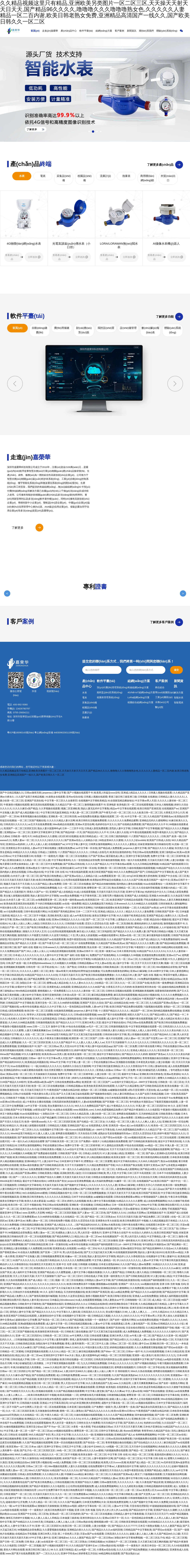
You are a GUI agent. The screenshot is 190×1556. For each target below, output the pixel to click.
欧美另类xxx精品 (174, 1253)
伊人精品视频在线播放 (98, 1157)
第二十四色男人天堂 (68, 1534)
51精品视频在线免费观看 (115, 1142)
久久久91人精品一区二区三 (63, 1352)
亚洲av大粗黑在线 (22, 920)
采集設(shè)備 (64, 178)
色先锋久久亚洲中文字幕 (21, 1019)
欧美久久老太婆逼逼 (35, 1201)
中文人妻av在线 (103, 963)
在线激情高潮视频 (63, 1011)
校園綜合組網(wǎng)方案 (140, 702)
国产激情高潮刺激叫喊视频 (32, 1138)
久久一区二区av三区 (127, 959)
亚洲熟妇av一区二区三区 (17, 833)
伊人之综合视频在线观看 (147, 1399)
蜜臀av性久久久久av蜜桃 (92, 1451)
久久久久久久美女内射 (169, 1031)
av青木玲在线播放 (29, 1007)
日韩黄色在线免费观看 (49, 1157)
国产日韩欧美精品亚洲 (152, 1086)
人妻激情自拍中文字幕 (49, 1316)
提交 (176, 670)
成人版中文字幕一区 (123, 963)
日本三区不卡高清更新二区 (141, 1173)
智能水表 (178, 698)
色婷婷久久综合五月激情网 (77, 1066)
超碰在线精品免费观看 (173, 987)
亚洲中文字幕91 (52, 1447)
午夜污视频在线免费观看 (28, 1078)
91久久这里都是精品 (46, 1019)
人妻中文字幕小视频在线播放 (86, 1272)
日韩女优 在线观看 (18, 1435)
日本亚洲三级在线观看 (78, 1407)
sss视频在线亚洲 (136, 1138)
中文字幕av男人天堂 (145, 801)
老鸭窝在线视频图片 (127, 1114)
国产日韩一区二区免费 (125, 1047)
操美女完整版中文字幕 (104, 916)
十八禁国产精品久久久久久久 (144, 836)
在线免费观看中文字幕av (103, 1467)
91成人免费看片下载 (165, 1288)
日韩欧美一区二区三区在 (171, 1082)
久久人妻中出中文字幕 (51, 955)
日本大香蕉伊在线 (126, 951)
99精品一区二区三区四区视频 (61, 1213)
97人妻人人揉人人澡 (44, 1134)
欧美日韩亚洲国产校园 (100, 872)
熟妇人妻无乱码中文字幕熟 (95, 809)
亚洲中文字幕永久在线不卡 (116, 1233)
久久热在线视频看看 (16, 1280)
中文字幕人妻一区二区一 (79, 1062)
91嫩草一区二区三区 (125, 1181)
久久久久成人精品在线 (36, 908)
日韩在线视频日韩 (64, 1482)
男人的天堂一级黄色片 (89, 1233)
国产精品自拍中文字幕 (174, 1292)
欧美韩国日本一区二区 (97, 900)
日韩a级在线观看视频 (85, 1015)
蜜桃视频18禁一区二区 (106, 1522)
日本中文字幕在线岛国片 (169, 1403)
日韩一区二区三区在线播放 (77, 884)
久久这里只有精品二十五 (62, 936)
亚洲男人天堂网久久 (126, 979)
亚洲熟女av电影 (143, 1118)
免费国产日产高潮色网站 (102, 955)
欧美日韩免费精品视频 (48, 880)
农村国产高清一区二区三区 (79, 1459)
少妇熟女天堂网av (136, 1213)
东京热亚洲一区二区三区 (170, 1050)
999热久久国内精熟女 (110, 1209)
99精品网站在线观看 (172, 947)
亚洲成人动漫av (104, 1070)
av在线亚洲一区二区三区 (54, 1542)
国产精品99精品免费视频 (173, 943)
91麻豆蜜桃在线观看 (32, 1070)
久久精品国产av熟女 (148, 908)
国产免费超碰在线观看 (45, 1153)
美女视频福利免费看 (176, 1367)
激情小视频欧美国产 (96, 1296)
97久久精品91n (161, 1312)
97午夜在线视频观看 (140, 833)
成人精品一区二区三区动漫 (166, 1300)
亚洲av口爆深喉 (138, 971)
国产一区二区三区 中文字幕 (100, 920)
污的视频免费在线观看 (145, 1439)
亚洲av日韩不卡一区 (87, 951)
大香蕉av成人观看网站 (127, 1169)
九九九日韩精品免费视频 (145, 864)
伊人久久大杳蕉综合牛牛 (134, 1066)
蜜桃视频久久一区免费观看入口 (54, 991)
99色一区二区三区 (138, 1003)
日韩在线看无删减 (99, 1336)
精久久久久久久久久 (171, 1451)
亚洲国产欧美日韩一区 (169, 1439)
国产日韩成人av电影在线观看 (48, 1348)
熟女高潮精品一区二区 (123, 888)
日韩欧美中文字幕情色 (29, 1304)
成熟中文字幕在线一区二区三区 (117, 1403)
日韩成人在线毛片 (99, 852)
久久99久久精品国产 (149, 1161)
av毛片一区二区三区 (96, 1027)
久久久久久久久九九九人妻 (103, 1185)
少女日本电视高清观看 (116, 1098)
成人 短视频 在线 (42, 920)
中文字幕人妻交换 (94, 1391)
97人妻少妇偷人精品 (113, 1153)
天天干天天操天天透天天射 (56, 1078)
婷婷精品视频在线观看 (121, 1348)
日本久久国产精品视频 (72, 1320)
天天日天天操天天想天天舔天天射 (17, 880)
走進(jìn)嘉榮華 (50, 30)
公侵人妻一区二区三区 (102, 1169)
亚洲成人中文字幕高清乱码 (54, 1403)
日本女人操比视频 (13, 979)
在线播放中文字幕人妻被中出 (161, 1256)
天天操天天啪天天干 (35, 1090)
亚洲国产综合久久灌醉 (49, 1177)
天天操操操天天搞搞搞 (45, 1074)
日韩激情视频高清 (45, 1023)
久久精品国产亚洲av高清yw (110, 943)
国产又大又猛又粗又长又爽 (98, 1253)
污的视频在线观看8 (104, 908)
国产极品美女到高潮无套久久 (151, 1407)
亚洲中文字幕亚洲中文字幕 (45, 833)
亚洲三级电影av (167, 852)
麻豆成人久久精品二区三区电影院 (94, 932)
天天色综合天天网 (87, 1134)
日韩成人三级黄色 (47, 852)
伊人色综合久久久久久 (90, 1138)
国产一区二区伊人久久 (27, 1130)
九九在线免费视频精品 (107, 1058)
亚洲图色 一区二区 (135, 1153)
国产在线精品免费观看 (129, 825)
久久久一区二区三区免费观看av (20, 1217)
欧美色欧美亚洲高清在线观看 (19, 904)
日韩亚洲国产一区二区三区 (86, 1031)
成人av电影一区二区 (167, 1090)
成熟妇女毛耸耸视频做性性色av (114, 1134)
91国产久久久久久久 (23, 1261)
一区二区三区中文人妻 (96, 1344)
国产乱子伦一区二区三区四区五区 (139, 1078)
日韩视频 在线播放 (147, 797)
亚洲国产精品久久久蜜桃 (153, 1209)
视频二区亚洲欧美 (70, 809)
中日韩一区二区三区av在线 (172, 1435)
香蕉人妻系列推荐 (79, 1340)
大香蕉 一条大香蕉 (80, 1427)
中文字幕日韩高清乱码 (11, 975)
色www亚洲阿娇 (132, 1431)
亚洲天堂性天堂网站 (82, 908)
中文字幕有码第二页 (90, 896)
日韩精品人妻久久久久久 (171, 797)
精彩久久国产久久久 (138, 1015)
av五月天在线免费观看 (40, 825)
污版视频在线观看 (153, 1007)
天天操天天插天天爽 (158, 860)
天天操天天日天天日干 (156, 1514)
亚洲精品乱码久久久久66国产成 (87, 987)
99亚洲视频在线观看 (53, 1459)
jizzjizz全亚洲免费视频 (79, 1181)
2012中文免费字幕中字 (50, 1490)
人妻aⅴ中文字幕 (150, 1261)
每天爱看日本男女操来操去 (14, 864)
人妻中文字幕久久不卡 (22, 1526)
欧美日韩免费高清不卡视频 (134, 1221)
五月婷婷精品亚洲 (148, 1114)
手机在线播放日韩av (154, 900)
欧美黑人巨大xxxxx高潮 (116, 1463)
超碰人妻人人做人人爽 (49, 959)
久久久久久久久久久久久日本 (154, 1375)
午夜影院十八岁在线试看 (147, 947)
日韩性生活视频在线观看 (118, 991)
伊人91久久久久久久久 (128, 1261)
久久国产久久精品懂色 (127, 1086)
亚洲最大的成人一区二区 (174, 888)
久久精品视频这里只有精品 (163, 1221)
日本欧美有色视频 (179, 1157)
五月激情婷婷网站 (90, 1288)
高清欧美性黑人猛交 (58, 916)
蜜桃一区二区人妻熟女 (71, 1411)
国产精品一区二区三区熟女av (100, 1217)
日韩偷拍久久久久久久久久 (25, 1039)
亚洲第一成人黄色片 (142, 1356)
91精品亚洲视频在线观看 (63, 951)
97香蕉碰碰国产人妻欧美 (154, 1197)
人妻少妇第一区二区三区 (107, 1074)
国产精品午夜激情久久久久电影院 (141, 1110)
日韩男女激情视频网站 (100, 844)
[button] (89, 131)
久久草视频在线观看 (49, 809)
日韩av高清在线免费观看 (119, 1439)
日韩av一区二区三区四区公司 (15, 1371)
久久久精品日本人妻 (126, 975)
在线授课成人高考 (98, 1126)
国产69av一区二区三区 (113, 1352)
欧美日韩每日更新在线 (119, 1296)
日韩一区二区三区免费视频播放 (89, 1193)
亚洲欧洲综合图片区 (168, 1205)
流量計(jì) (105, 176)
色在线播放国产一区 (113, 1237)
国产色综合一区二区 (48, 1320)
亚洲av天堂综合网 (84, 825)
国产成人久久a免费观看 (12, 868)
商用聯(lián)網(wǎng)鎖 (147, 178)
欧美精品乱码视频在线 (36, 1062)
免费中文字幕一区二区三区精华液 (168, 856)
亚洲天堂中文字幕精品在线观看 (54, 1379)
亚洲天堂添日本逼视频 (141, 1308)
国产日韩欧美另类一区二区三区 (97, 1189)
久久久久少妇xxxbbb (135, 840)
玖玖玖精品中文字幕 (111, 1423)
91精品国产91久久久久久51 (151, 951)
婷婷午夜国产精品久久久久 (88, 1050)
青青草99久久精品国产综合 (156, 1431)
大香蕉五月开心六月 (174, 813)
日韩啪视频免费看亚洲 (52, 1256)
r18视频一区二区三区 (117, 1447)
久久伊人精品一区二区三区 (42, 1502)
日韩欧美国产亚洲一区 (166, 912)
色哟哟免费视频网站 (130, 1058)
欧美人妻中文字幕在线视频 (101, 1201)
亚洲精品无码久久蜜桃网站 (153, 821)
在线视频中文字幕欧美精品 (92, 801)
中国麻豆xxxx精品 (76, 1474)
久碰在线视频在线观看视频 (141, 868)
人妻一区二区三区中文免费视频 (45, 864)
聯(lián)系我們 (146, 30)
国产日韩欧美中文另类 (72, 1308)
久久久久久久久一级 (82, 1435)
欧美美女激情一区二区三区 (82, 1054)
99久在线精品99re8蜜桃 (34, 1193)
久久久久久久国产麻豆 (74, 1157)
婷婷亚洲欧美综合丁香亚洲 (123, 1304)
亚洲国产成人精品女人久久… (60, 1225)
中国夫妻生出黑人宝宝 (11, 908)
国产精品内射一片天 (71, 833)
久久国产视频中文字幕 (141, 1502)
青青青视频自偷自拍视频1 (33, 817)
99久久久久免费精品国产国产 (129, 872)
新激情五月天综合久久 (114, 1470)
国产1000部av (54, 1189)
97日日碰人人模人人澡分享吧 (141, 1031)
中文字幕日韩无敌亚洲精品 (54, 813)
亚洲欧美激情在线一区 (11, 1090)
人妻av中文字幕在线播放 (44, 848)
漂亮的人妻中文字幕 (119, 828)
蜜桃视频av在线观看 (106, 1284)
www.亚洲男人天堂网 (33, 1213)
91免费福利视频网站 (149, 979)
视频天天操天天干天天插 (16, 884)
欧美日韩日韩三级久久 (37, 1550)
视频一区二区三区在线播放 (73, 856)
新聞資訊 (131, 30)
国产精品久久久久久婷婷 (134, 1054)
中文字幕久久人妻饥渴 (68, 1312)
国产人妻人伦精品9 (130, 999)
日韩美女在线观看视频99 (38, 1423)
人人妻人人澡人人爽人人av (90, 1042)
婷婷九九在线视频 (81, 1078)
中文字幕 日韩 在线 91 (56, 872)
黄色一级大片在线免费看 (133, 860)
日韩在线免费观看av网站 (68, 1082)
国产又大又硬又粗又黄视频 (18, 999)
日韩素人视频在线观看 (160, 793)
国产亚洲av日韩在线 (73, 864)
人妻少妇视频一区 (179, 860)
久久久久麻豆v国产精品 (25, 809)
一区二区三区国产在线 (137, 983)
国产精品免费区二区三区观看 (154, 1217)
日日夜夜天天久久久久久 (116, 1050)
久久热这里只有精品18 (96, 1150)
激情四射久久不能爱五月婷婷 (33, 936)
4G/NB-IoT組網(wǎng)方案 (141, 693)
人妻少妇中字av (50, 1161)
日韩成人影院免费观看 (96, 828)
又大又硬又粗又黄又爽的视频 (153, 1542)
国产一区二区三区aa (41, 1431)
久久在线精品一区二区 (72, 1217)
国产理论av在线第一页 (115, 1138)
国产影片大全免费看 (175, 1189)
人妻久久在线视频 (80, 1467)
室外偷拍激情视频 (110, 860)
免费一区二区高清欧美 (121, 924)
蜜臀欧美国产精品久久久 (60, 1015)
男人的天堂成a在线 (73, 1253)
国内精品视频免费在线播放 (167, 1011)
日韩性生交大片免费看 (69, 1118)
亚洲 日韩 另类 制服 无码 (173, 1284)
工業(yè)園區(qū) (164, 697)
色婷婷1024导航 (152, 1423)
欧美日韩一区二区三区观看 (39, 1011)
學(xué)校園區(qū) (164, 693)
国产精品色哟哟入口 (62, 1237)
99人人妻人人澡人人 (37, 951)
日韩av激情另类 (33, 793)
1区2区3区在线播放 (68, 836)
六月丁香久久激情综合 (29, 1459)
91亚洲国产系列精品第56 (61, 912)
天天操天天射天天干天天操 (121, 1193)
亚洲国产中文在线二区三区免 (174, 876)
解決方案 (178, 693)
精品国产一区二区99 (141, 1011)
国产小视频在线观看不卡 (80, 793)
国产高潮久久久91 (116, 1213)
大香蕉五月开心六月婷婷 (118, 987)
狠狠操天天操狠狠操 (48, 1506)
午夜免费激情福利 (170, 939)
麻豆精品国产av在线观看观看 (50, 939)
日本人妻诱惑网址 (178, 971)
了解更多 (18, 528)
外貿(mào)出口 (168, 178)
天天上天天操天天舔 (23, 1276)
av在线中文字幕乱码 (122, 1082)
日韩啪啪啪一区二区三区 (163, 1272)
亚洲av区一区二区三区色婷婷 (65, 1514)
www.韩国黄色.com (83, 1110)
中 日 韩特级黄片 (121, 1371)
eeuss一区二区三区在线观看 (162, 1138)
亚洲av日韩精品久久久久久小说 (68, 920)
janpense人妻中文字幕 (54, 793)
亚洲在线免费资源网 (117, 1502)
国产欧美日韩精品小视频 (160, 932)
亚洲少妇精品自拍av (171, 979)
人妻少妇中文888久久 (75, 1371)
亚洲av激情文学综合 (130, 1249)
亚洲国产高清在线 (34, 801)
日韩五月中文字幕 (123, 947)
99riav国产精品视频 (10, 1054)
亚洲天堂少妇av (34, 1427)
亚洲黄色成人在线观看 (58, 987)
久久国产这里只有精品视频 (30, 797)
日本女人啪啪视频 (163, 805)
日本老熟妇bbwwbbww (39, 963)
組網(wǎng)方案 (103, 30)
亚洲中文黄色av (151, 1165)
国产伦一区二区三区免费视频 (129, 1229)
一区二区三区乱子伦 (154, 1538)
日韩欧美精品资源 (96, 939)
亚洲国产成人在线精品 (61, 892)
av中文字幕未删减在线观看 (81, 1387)
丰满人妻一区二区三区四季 (84, 813)
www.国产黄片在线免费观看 (111, 1015)
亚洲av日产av (173, 955)
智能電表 (178, 703)
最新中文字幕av (130, 1074)
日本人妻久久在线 (119, 833)
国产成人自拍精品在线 (116, 1003)
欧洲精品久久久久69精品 (38, 1419)
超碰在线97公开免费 (26, 1320)
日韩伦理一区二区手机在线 (40, 967)
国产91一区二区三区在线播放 (96, 1514)
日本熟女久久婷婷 (61, 1031)
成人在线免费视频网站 (155, 1201)
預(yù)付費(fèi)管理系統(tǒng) (112, 688)
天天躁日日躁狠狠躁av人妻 (40, 1098)
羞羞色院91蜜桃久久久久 (170, 1455)
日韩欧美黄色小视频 (169, 1114)
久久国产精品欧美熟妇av (125, 1375)
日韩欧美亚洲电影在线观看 (133, 1522)
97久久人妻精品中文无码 (95, 1419)
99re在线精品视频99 (171, 1399)
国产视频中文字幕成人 (76, 1185)
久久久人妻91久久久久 (81, 983)
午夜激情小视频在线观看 (16, 805)
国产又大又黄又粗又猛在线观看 (85, 1035)
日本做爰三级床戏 (69, 1518)
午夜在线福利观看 (78, 872)
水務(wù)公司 (162, 702)
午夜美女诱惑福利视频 (67, 999)
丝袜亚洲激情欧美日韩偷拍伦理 (154, 844)
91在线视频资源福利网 (125, 1253)
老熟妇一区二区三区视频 (176, 1007)
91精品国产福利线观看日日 (174, 864)
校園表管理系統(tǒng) (108, 697)
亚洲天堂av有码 (28, 1209)
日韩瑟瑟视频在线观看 (36, 1352)
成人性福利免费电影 (102, 1181)
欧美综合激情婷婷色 (120, 852)
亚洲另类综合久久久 (90, 1518)
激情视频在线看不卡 (94, 805)
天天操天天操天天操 (52, 1185)
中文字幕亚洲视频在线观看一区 (145, 1027)
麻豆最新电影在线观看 (158, 936)
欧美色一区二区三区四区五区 (166, 1126)
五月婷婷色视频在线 (74, 1292)
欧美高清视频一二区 (125, 908)
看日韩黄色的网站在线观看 (155, 1157)
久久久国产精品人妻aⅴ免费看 (46, 884)
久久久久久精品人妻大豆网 (61, 821)
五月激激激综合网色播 (47, 1411)
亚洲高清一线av (117, 1126)
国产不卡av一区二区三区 (57, 1427)
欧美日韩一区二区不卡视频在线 (24, 1205)
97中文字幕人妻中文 (76, 844)
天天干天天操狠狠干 (116, 1042)
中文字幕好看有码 (61, 860)
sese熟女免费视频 (69, 896)
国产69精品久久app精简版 (106, 1078)
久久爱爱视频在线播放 (54, 1530)
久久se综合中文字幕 (72, 1150)
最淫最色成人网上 (115, 856)
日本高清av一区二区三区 (31, 1328)
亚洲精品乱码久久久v (75, 1304)
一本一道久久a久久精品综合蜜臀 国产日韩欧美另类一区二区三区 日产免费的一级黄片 (55, 1142)
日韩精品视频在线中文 (60, 1193)
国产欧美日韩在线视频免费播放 (97, 975)
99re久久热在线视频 (141, 1371)
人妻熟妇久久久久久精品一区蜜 (132, 920)
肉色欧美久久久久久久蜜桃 (48, 1268)
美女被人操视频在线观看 (16, 896)
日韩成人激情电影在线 (69, 1019)
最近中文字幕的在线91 (114, 1023)
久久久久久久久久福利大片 (166, 1332)
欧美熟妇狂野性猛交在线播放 (105, 880)
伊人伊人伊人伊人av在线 (115, 1510)
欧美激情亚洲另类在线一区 (147, 987)
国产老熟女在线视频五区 (100, 1367)
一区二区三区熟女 (77, 1542)
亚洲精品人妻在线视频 (15, 1249)
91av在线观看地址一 (154, 884)
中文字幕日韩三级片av (15, 1169)
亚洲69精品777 (32, 1161)
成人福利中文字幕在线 (24, 1272)
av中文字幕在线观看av (25, 1506)
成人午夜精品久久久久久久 (121, 1106)
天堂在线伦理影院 (135, 1328)
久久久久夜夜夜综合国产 (16, 1482)
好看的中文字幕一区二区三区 (30, 987)
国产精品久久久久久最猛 (160, 848)
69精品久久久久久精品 (25, 852)
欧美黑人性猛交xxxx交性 (107, 793)
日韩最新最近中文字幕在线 (165, 1395)
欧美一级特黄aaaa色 (73, 900)
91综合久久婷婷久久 (142, 1233)
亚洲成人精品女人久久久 (134, 793)
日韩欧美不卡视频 (15, 1098)
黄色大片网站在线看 (14, 1550)
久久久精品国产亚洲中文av (121, 939)
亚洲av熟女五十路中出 (37, 868)
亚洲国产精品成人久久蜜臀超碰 (141, 928)
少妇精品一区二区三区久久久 (109, 983)
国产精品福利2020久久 (12, 1062)
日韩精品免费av (102, 1205)
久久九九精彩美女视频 (131, 1486)
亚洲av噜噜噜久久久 (119, 1419)
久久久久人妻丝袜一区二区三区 (88, 991)
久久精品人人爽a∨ (139, 1340)
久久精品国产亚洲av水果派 (153, 959)
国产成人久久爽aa (114, 1391)
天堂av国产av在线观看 (92, 1534)
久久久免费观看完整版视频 (149, 1348)
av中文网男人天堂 (79, 1336)
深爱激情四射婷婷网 (165, 991)
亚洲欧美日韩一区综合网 (175, 1122)
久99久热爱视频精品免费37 (109, 1110)
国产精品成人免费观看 (110, 848)
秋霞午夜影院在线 (76, 939)
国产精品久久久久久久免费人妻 (129, 932)
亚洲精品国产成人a (77, 1126)
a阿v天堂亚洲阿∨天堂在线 (142, 1090)
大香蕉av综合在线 (94, 1308)
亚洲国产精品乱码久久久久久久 (20, 1284)
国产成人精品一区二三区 (41, 1280)
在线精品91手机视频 (26, 1534)
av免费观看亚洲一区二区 (112, 876)
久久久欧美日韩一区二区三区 (147, 813)
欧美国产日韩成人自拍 (158, 840)
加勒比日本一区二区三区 (33, 983)
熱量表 (126, 176)
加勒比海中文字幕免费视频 (50, 1344)
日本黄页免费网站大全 (94, 1502)
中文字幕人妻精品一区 (103, 1261)
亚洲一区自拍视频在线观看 (68, 1443)
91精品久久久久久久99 (165, 1264)
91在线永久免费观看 (28, 1253)
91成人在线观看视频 (84, 892)
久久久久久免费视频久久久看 (42, 1498)
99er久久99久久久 (74, 1348)
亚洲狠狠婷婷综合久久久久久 (79, 1070)
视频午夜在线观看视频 (141, 1019)
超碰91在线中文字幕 (72, 1399)
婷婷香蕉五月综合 (87, 1554)
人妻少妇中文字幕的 (30, 995)
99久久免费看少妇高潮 (166, 1502)
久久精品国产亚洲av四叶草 (108, 1379)
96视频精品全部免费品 (20, 1233)
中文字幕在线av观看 (120, 864)
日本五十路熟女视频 (148, 1526)
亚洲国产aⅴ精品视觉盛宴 (14, 1058)
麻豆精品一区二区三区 (98, 1474)
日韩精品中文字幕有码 (29, 1185)
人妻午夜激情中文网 (104, 1459)
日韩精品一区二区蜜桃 (11, 1352)
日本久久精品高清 (79, 1114)
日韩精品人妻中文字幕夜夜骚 (128, 1514)
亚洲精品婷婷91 (12, 1070)
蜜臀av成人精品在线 (57, 983)
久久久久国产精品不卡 (63, 1042)
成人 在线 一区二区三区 (32, 1035)
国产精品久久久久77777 (68, 1023)
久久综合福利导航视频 (148, 888)
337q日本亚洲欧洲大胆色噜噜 (141, 876)
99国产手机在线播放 (154, 1391)
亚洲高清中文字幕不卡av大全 (58, 1356)
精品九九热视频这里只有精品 (97, 904)
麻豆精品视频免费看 (101, 995)
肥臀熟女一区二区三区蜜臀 (98, 1161)
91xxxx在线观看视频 (79, 1130)
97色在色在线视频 (75, 1027)
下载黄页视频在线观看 (166, 1102)
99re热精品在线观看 (63, 825)
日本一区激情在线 (58, 1245)
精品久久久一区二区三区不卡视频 (28, 916)
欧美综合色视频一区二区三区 (140, 967)
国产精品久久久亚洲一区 (28, 943)
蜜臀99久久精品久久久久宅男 (28, 1241)
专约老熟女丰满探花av (141, 1102)
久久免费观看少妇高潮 (40, 1249)
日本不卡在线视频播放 (168, 1173)
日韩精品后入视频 (57, 1126)
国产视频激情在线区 (100, 1094)
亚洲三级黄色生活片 (32, 1439)
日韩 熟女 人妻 (32, 1542)
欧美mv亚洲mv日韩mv (123, 1411)
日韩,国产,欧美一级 (171, 836)
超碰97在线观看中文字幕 (136, 1359)
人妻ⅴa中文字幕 (100, 1007)
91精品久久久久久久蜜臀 (129, 1201)
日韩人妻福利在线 (157, 1066)
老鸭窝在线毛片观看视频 (92, 1395)
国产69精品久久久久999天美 (28, 1522)
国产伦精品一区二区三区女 (91, 1122)
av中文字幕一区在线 (86, 848)
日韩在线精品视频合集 (31, 1225)
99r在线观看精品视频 (19, 1383)
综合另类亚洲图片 (53, 1070)
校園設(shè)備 (84, 178)
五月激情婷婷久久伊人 (160, 1498)
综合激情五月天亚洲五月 (42, 1264)
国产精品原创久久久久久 (64, 928)
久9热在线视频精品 (158, 1550)
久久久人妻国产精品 (113, 1272)
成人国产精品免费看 (34, 979)
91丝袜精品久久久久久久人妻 (163, 1522)
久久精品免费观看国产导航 (101, 1165)
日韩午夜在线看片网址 (35, 912)
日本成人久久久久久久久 (26, 955)
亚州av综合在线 (74, 797)
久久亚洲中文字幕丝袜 (116, 1308)
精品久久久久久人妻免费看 (140, 912)
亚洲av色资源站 (172, 1074)
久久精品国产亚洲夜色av (160, 817)
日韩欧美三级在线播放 (76, 1332)
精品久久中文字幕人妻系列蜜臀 (52, 1340)
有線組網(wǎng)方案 (138, 688)
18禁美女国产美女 (42, 1110)
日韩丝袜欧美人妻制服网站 (173, 904)
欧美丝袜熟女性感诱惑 (49, 1399)
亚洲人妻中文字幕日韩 (130, 1478)
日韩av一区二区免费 (124, 1070)
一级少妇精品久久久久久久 (47, 1066)
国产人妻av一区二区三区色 (92, 1213)
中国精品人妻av (109, 1478)
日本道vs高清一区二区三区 (76, 995)
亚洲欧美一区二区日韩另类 (62, 817)
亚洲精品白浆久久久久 (176, 1482)
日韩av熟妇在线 (35, 872)
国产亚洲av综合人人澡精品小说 (81, 840)
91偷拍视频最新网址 (14, 1427)
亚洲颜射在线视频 (125, 1062)
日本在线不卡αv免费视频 (170, 1098)
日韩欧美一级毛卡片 (21, 836)
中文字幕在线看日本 (22, 856)
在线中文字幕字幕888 (134, 1379)
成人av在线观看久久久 (138, 1126)
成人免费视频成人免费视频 (137, 1332)
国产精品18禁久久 (159, 1015)
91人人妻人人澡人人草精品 (45, 1518)
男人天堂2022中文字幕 (72, 1047)
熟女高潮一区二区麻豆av (100, 947)
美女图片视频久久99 (116, 1312)
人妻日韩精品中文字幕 (11, 1189)
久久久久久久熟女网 (16, 1467)
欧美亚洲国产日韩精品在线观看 (126, 900)
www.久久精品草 (53, 1367)
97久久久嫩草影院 (31, 1054)
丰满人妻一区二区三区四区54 (151, 1106)
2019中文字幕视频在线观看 (18, 1308)
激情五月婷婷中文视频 (17, 1518)
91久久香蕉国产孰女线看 (129, 1165)
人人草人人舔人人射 (36, 844)
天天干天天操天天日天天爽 (124, 1150)
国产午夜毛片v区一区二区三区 (115, 813)
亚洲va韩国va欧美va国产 (40, 1082)
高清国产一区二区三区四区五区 (20, 828)
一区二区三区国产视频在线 (32, 821)
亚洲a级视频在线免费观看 (31, 1324)
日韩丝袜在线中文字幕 (114, 1035)
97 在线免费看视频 (85, 943)
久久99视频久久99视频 (128, 955)
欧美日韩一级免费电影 (162, 983)
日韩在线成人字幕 (93, 1276)
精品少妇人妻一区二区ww (87, 1237)
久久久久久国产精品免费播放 (118, 1415)
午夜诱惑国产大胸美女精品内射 (158, 999)
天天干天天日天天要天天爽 (149, 963)
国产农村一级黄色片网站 (123, 1320)
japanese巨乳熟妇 (109, 999)
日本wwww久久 (122, 904)
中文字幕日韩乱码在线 (42, 1229)
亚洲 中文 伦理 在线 (66, 1264)
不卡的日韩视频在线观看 (48, 904)
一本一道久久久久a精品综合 (75, 1169)
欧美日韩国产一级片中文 (157, 880)
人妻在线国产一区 (140, 1324)
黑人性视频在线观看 (138, 1035)
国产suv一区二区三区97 (69, 1276)
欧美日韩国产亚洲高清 (149, 809)
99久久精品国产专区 (39, 1435)
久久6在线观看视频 (154, 1352)
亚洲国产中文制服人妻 (27, 1256)
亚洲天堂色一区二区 (45, 1003)
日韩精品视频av (85, 963)
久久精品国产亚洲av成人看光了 (127, 1474)
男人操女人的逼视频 (86, 936)
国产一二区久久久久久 (24, 1177)
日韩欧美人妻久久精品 (112, 1031)
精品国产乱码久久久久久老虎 (168, 1118)
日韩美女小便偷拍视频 (89, 967)
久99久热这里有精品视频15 (151, 1387)
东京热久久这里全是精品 (71, 1296)
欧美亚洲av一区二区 (17, 1447)
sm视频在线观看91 (108, 936)
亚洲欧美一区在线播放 (81, 1205)
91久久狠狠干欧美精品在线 (131, 916)
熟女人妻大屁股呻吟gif (49, 828)
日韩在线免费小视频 (59, 1221)
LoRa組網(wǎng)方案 (139, 697)
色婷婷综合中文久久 (105, 825)
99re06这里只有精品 (57, 1035)
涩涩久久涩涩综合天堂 (96, 924)
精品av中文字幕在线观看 (123, 809)
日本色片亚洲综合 (152, 1427)
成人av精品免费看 (76, 1241)
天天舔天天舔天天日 (69, 975)
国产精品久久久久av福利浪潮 (70, 1229)
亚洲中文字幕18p (135, 892)
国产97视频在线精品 (145, 1364)
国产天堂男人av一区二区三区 (161, 1039)
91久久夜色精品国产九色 (99, 1383)
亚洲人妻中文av (16, 1221)
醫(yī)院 (159, 707)
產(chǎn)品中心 (68, 30)
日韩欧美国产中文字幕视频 (145, 828)
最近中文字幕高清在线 (169, 1142)
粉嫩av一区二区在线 (75, 1256)
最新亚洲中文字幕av (10, 1213)
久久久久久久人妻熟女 (125, 844)
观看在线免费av (66, 848)
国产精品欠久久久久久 (57, 979)
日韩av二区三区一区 (120, 1344)
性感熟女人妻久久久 (66, 1233)
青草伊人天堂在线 (36, 1015)
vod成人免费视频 (64, 1463)
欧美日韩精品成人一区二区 (94, 836)
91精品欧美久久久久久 (103, 959)
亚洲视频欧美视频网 (14, 967)
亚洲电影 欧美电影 (116, 805)
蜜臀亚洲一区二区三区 (98, 888)
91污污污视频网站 (91, 1118)
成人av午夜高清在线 (80, 916)
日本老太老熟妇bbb (109, 1264)
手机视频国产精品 (177, 1209)
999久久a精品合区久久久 (30, 1455)
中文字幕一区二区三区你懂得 (102, 1241)
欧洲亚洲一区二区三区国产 (83, 1039)
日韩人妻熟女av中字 (113, 1300)
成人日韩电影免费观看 (68, 1375)
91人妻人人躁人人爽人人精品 (24, 924)
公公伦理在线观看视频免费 (75, 880)
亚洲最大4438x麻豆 (159, 896)
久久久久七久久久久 (138, 1042)
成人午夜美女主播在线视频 (54, 1039)
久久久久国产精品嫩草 (44, 1118)
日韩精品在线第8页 (98, 1304)
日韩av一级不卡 (37, 1058)
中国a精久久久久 (168, 1320)
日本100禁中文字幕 (158, 971)
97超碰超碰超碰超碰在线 (163, 1506)
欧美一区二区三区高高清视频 (89, 1328)
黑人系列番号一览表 (124, 1407)
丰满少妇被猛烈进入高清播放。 (152, 1070)
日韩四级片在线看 (74, 924)
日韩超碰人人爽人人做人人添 (59, 1522)
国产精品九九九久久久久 (97, 1411)
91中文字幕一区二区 (135, 817)
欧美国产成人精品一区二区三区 (145, 1463)
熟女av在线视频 (169, 1161)
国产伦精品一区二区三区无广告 (162, 1229)
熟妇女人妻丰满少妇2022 (142, 1098)
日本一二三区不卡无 (72, 828)
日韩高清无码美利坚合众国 (172, 1177)
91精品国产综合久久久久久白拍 (172, 868)
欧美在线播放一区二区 (176, 1086)
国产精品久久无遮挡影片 (13, 892)
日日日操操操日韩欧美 (90, 928)
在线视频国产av (170, 809)
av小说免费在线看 (13, 912)
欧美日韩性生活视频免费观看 (91, 821)
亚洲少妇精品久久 (9, 1126)
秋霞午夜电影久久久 (162, 833)
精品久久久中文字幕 (50, 1007)
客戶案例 (119, 30)
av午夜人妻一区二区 (18, 1229)
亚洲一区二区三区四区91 (29, 1336)
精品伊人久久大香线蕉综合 (131, 1256)
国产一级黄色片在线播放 (81, 1058)
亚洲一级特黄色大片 (129, 1241)
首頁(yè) (34, 30)
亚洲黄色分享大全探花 (17, 848)
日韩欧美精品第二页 (112, 967)
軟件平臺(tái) (86, 30)
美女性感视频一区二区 (65, 1478)
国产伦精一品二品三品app (150, 1189)
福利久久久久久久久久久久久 (157, 1467)
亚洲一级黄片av (107, 951)
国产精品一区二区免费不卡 (145, 1451)
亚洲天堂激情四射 (51, 995)
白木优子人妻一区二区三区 (25, 876)
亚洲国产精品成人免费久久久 (161, 916)
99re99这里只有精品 (21, 1134)
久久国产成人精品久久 (148, 939)
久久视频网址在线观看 (115, 1498)
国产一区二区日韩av (48, 1047)
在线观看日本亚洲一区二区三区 (162, 1225)
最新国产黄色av (157, 1054)
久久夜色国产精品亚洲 (151, 1482)
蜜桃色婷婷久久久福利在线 (148, 924)
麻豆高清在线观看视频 (42, 805)
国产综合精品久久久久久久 (148, 1443)
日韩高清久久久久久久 (15, 825)
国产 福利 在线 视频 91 (29, 947)
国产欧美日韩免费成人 (51, 876)
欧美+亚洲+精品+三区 (162, 1340)
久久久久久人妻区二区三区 (34, 971)
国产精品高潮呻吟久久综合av (158, 1249)
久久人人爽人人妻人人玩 (148, 1122)
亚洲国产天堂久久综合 (91, 1003)
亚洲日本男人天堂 (91, 1023)
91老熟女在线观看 (55, 797)
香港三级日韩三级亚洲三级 (123, 797)
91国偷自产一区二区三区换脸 (121, 1542)
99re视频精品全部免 (166, 967)
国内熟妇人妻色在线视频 (13, 872)
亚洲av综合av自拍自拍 (82, 979)
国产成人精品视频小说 (27, 813)
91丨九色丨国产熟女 (65, 967)
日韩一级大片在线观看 (94, 1019)
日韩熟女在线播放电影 (103, 1177)
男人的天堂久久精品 (135, 1237)
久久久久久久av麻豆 (169, 1268)
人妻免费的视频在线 (124, 1189)
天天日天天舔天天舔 (127, 1217)
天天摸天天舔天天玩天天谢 (111, 892)
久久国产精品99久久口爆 (163, 1035)
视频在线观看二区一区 (112, 817)
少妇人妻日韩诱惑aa (123, 1094)
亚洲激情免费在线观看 (153, 955)
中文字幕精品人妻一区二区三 (162, 1237)
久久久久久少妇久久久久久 (49, 840)
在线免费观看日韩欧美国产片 (44, 1169)
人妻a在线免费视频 (91, 1102)
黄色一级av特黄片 (58, 971)
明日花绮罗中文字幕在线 (21, 939)
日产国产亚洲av (96, 856)
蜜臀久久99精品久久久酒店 (172, 1078)
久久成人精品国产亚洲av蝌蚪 (21, 1173)
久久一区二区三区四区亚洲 (72, 888)
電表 (42, 176)
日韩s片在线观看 (22, 1094)
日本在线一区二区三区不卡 (77, 1268)
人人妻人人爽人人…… (140, 1312)
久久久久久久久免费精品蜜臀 (123, 821)
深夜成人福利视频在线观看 (173, 1296)
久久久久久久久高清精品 (57, 1197)
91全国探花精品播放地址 (121, 801)
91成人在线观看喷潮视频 (88, 1300)
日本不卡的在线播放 (82, 1197)
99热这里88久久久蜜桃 (45, 836)
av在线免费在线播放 (88, 817)
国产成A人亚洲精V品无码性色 (161, 1153)
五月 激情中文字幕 (55, 1027)
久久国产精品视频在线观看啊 (154, 1150)
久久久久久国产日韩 (132, 880)
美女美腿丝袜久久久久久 (60, 1106)
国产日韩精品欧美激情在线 (143, 1142)
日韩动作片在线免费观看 (26, 1292)
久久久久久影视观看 (113, 928)
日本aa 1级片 (36, 1447)
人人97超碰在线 (167, 928)
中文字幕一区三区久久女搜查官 (61, 801)
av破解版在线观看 (117, 1090)
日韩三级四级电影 (118, 836)
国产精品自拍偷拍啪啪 (103, 884)
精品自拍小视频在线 (160, 920)
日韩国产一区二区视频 (29, 1546)
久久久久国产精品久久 (97, 864)
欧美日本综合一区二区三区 (156, 1546)
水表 (21, 176)
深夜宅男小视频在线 (112, 896)
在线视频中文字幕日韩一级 (54, 1130)
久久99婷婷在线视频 (68, 1003)
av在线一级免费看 (71, 904)
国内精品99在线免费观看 (73, 947)
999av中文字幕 (58, 1062)
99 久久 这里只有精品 (51, 1292)
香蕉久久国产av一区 (37, 892)
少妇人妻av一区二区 (134, 1039)
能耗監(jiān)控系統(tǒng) (109, 693)
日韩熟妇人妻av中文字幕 (97, 1280)
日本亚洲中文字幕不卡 (71, 1161)
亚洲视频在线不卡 (27, 1047)
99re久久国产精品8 (41, 1470)
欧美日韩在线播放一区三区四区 (76, 1359)
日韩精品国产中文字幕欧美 (160, 872)
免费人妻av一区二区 (23, 840)
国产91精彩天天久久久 (18, 1391)
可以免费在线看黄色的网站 (115, 971)
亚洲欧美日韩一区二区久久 (164, 1344)
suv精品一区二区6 (154, 1146)
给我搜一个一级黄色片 (46, 856)
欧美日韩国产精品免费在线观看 (126, 1007)
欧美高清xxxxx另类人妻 (54, 1054)
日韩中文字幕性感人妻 (110, 1431)
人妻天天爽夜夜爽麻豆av (37, 1031)
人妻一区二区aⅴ (133, 1490)
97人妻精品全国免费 (112, 1146)
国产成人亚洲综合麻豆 (62, 868)
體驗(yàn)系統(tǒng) (166, 30)
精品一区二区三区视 (145, 1455)
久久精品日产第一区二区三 (69, 805)
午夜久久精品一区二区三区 (59, 1415)
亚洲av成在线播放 (29, 1165)
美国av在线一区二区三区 (132, 936)
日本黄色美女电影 (145, 1062)
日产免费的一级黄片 (102, 1407)
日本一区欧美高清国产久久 (126, 1205)
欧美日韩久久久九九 (165, 1356)
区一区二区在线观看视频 (140, 805)
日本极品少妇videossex (62, 1300)
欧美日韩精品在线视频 (24, 1157)
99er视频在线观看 (60, 1467)
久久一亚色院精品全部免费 (85, 860)
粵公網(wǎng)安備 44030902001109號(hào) (57, 733)
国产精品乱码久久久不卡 (155, 825)
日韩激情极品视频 (24, 1340)
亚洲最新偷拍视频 (89, 999)
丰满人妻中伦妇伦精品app (98, 1047)
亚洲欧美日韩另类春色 (151, 1074)
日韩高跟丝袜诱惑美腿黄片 (66, 1102)
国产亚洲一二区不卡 (50, 1253)
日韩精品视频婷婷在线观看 (14, 1486)
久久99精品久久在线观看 (144, 904)
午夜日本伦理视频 (177, 1197)
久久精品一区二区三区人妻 (36, 860)
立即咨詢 (34, 257)
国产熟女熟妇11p (130, 1554)
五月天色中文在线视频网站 (143, 1447)
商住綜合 (159, 688)
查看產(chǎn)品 (14, 257)
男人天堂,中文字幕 (116, 1173)
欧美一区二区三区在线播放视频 (48, 1086)
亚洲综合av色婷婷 (15, 844)
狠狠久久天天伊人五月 (34, 932)
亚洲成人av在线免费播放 (145, 1296)
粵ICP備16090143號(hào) (20, 733)
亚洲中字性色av (69, 1554)
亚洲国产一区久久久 (129, 1284)
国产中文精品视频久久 (11, 793)
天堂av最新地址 (131, 1209)
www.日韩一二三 (35, 1027)
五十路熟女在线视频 (55, 1241)
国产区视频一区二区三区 (115, 1102)
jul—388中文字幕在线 (145, 1082)
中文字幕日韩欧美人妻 (126, 1494)
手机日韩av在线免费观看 (145, 852)
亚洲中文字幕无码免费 (137, 856)
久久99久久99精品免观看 (21, 1023)
